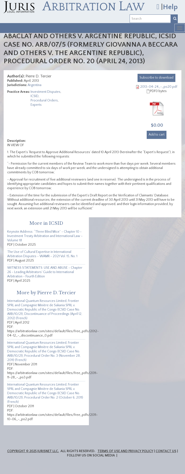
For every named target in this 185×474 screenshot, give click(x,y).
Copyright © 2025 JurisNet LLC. (33, 451)
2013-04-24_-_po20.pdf (158, 87)
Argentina (34, 85)
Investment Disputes (45, 92)
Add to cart (157, 135)
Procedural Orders (44, 100)
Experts (36, 105)
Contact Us (166, 451)
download (156, 78)
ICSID (35, 96)
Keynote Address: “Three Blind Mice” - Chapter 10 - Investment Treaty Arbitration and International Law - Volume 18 (45, 236)
